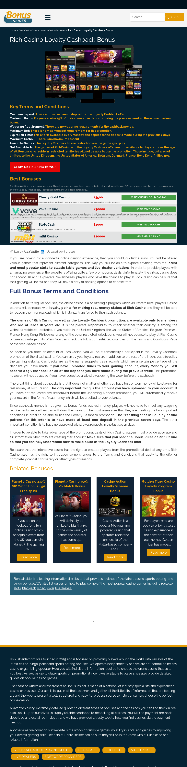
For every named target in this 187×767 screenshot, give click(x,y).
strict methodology (77, 189)
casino (139, 579)
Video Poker (142, 750)
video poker (45, 588)
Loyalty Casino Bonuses (52, 30)
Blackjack (87, 750)
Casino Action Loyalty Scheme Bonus (115, 486)
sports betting (156, 579)
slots (17, 588)
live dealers (63, 588)
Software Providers (63, 757)
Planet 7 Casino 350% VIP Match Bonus (71, 484)
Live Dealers (25, 757)
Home (13, 30)
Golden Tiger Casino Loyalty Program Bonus (158, 486)
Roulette (114, 750)
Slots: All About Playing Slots (42, 750)
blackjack (29, 588)
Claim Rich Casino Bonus (35, 167)
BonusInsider (23, 579)
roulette (167, 583)
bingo (18, 583)
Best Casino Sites (28, 30)
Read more (28, 557)
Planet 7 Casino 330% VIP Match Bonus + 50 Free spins (28, 486)
